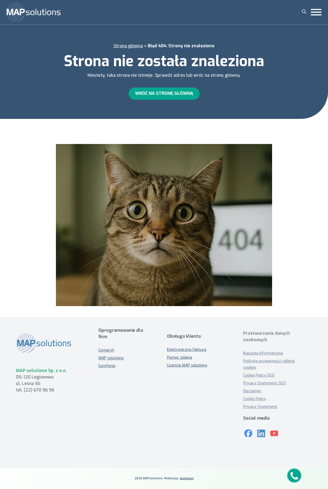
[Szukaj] (304, 11)
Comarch (106, 348)
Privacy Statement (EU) (264, 383)
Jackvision (187, 478)
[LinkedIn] (261, 431)
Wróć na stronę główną (164, 93)
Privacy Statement (260, 406)
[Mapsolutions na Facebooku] (248, 431)
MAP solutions (111, 356)
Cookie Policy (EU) (259, 375)
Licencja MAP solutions (187, 367)
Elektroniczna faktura (186, 352)
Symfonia (106, 363)
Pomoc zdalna (179, 360)
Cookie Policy (254, 398)
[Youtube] (274, 431)
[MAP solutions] (33, 12)
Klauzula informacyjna (263, 353)
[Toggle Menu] (316, 12)
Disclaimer (252, 391)
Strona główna (128, 46)
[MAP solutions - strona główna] (49, 346)
